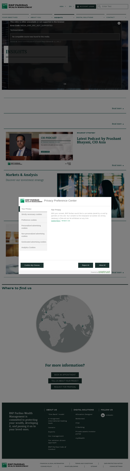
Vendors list (65, 221)
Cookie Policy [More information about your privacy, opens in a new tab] (55, 221)
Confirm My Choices (32, 265)
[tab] (33, 209)
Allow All (102, 265)
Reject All (85, 265)
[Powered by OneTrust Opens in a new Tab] (100, 272)
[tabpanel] (80, 216)
